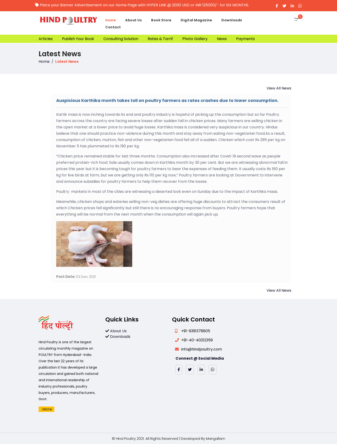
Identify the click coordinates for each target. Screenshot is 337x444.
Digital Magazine (196, 20)
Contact (113, 27)
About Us (133, 20)
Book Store (161, 20)
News (222, 38)
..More (46, 409)
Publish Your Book (78, 38)
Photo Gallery (195, 38)
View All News (279, 88)
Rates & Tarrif (160, 38)
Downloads (231, 20)
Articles (46, 38)
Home (110, 20)
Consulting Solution (120, 38)
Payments (245, 38)
